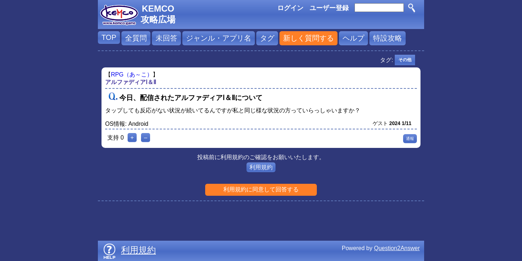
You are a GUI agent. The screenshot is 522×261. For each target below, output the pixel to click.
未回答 (166, 38)
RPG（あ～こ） (132, 74)
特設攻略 (387, 38)
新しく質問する (308, 38)
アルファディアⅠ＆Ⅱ (130, 82)
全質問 (136, 38)
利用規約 (261, 167)
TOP (109, 37)
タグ (267, 38)
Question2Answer (397, 248)
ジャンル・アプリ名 (218, 38)
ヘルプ (353, 38)
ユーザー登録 (329, 8)
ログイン (290, 8)
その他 (404, 59)
